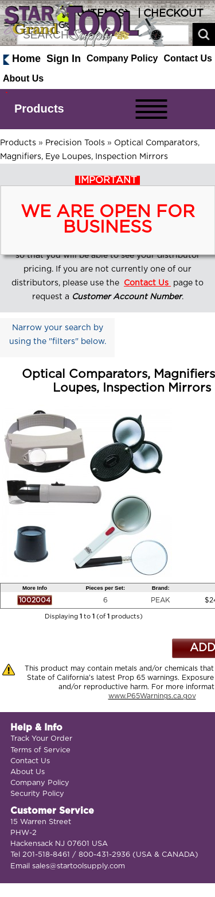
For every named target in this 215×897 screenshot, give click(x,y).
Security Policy (37, 794)
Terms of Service (40, 750)
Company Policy (122, 58)
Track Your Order (41, 739)
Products (39, 108)
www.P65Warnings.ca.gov (152, 696)
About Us (23, 78)
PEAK (160, 600)
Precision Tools (75, 143)
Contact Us (188, 58)
